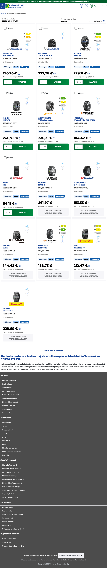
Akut (4, 444)
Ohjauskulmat (7, 430)
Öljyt (4, 437)
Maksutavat (6, 525)
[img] (27, 44)
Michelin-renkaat (8, 391)
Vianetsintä (6, 423)
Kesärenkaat (7, 384)
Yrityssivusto (7, 542)
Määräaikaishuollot (9, 448)
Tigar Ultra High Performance (13, 490)
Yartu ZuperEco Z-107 (10, 497)
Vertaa (10, 28)
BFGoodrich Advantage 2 (12, 483)
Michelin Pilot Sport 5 (10, 472)
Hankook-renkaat (8, 406)
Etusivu (24, 560)
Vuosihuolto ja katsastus (11, 452)
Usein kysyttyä (7, 511)
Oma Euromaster (9, 539)
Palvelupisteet (46, 560)
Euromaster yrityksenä (77, 560)
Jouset (4, 434)
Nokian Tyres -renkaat (10, 395)
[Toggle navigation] (2, 6)
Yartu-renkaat (7, 413)
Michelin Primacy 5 (9, 465)
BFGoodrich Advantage (11, 487)
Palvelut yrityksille (60, 560)
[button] (99, 21)
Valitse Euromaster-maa (70, 555)
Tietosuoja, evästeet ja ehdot (13, 529)
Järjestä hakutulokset (68, 19)
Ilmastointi (6, 441)
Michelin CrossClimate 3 (11, 469)
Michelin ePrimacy (9, 476)
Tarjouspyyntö (7, 518)
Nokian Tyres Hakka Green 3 (13, 479)
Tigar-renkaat (7, 409)
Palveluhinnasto (8, 522)
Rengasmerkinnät (9, 380)
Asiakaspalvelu (7, 507)
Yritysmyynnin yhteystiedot (12, 515)
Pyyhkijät (5, 455)
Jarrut (4, 426)
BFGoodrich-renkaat (10, 402)
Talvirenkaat (6, 388)
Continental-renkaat (10, 398)
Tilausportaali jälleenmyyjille (13, 546)
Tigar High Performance (11, 494)
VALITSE (22, 82)
